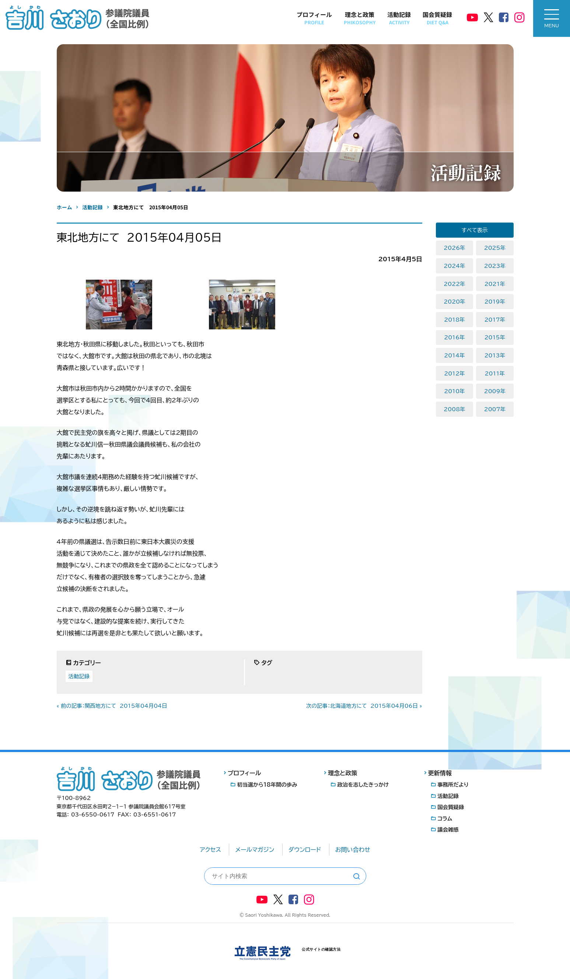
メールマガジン (254, 850)
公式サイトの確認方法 (321, 949)
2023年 (495, 266)
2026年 (454, 248)
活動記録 (399, 18)
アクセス (210, 850)
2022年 (454, 284)
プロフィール (314, 18)
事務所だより (453, 784)
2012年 (454, 373)
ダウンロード (305, 850)
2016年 (454, 337)
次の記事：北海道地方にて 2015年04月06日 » (364, 706)
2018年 (454, 319)
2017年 (495, 319)
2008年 (454, 409)
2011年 (495, 373)
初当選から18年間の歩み (267, 784)
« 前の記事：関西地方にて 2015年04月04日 (112, 706)
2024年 (454, 266)
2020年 (454, 301)
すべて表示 (475, 230)
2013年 (495, 355)
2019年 (495, 301)
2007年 (495, 409)
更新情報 (440, 773)
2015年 (495, 337)
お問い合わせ (352, 850)
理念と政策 (359, 18)
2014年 (454, 355)
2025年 (495, 248)
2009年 (495, 391)
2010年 (454, 391)
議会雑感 (448, 829)
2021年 (495, 284)
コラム (444, 818)
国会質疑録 (437, 18)
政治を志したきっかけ (363, 784)
